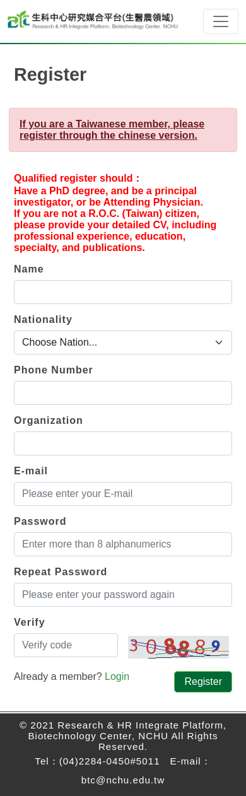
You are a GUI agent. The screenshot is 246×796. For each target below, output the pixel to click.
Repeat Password (60, 571)
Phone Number (53, 370)
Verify (29, 622)
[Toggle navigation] (220, 21)
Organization (48, 420)
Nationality (43, 319)
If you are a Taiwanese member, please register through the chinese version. (112, 130)
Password (40, 521)
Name (29, 269)
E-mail (31, 470)
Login (117, 676)
